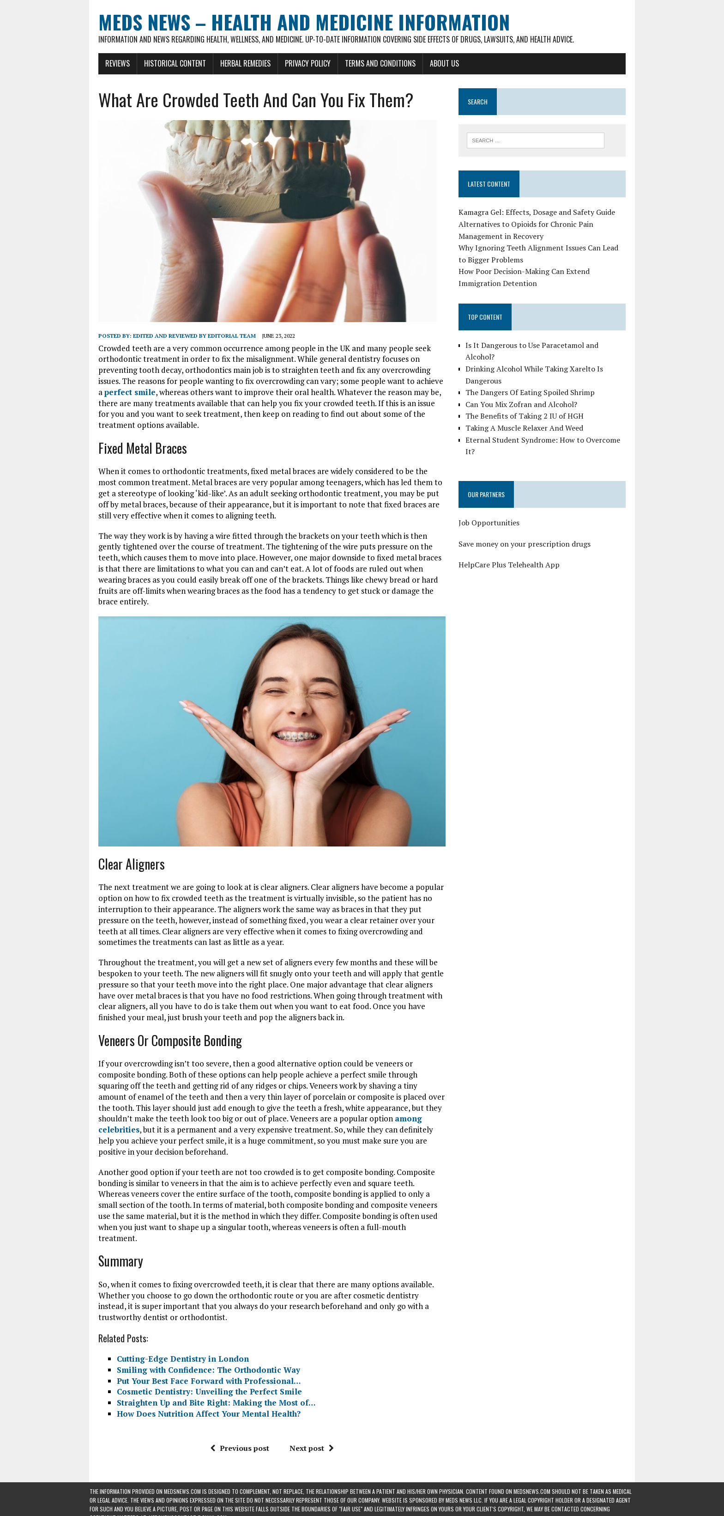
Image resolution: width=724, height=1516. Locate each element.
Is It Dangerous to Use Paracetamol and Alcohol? (551, 346)
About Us (435, 63)
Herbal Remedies (236, 63)
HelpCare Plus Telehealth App (512, 553)
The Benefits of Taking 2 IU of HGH (528, 405)
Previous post (236, 1423)
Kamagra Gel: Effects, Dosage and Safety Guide (540, 213)
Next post (308, 1423)
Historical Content (166, 63)
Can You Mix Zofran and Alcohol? (524, 393)
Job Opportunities (492, 511)
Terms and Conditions (371, 63)
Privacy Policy (299, 63)
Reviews (109, 63)
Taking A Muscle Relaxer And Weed (527, 417)
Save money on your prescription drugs (528, 532)
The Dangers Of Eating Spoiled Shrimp (533, 381)
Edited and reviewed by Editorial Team (185, 335)
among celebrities (311, 1115)
